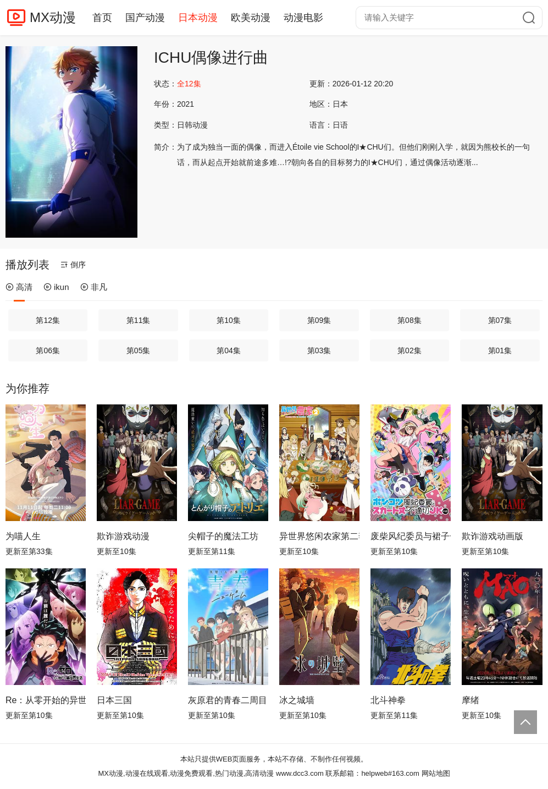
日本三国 (114, 700)
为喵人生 (23, 536)
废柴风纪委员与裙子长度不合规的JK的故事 (410, 536)
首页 (102, 17)
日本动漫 (198, 17)
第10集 (229, 320)
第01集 (500, 350)
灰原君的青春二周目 (227, 700)
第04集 (229, 350)
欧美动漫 (250, 17)
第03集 (319, 350)
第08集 (409, 320)
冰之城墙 (296, 700)
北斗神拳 (388, 700)
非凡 (93, 287)
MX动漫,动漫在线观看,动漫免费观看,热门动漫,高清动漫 (186, 773)
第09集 (319, 320)
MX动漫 (53, 17)
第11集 (138, 320)
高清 (18, 287)
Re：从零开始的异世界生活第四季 (45, 700)
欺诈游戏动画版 (492, 536)
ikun (56, 287)
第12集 (48, 320)
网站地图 (436, 773)
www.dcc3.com (300, 773)
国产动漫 (145, 17)
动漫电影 (303, 17)
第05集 (138, 350)
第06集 (48, 350)
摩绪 (470, 700)
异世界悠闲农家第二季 (319, 536)
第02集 (409, 350)
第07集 (500, 320)
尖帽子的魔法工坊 (223, 536)
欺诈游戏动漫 (123, 536)
